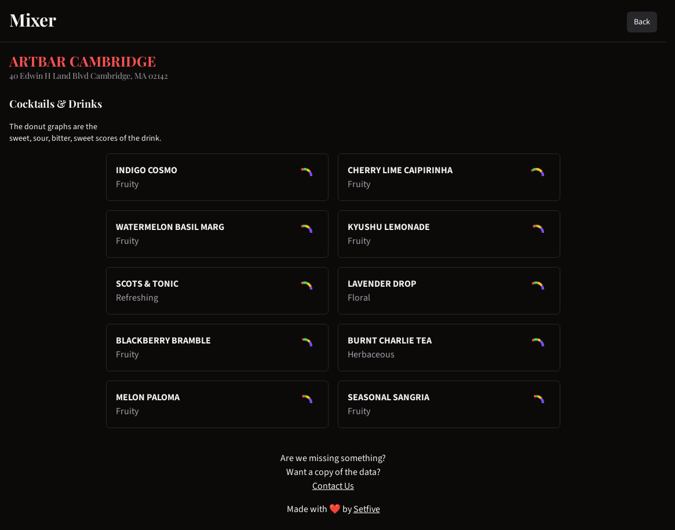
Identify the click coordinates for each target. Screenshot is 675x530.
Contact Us (333, 486)
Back (642, 22)
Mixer (32, 19)
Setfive (366, 509)
